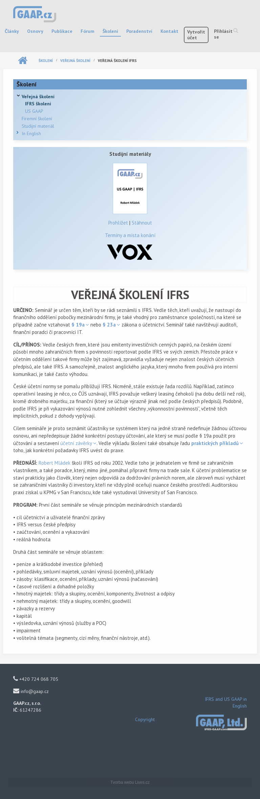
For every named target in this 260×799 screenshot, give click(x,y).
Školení (110, 31)
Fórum (87, 31)
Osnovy (35, 31)
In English (31, 133)
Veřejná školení (75, 60)
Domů (22, 60)
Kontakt (169, 31)
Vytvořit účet (196, 35)
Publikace (61, 31)
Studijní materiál (38, 126)
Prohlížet (118, 222)
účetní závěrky (76, 443)
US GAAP (34, 111)
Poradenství (139, 31)
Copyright (145, 719)
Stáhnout (142, 222)
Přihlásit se (223, 34)
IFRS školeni (38, 104)
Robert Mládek (54, 463)
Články (12, 31)
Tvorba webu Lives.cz (130, 782)
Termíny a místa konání (130, 235)
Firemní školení (37, 118)
